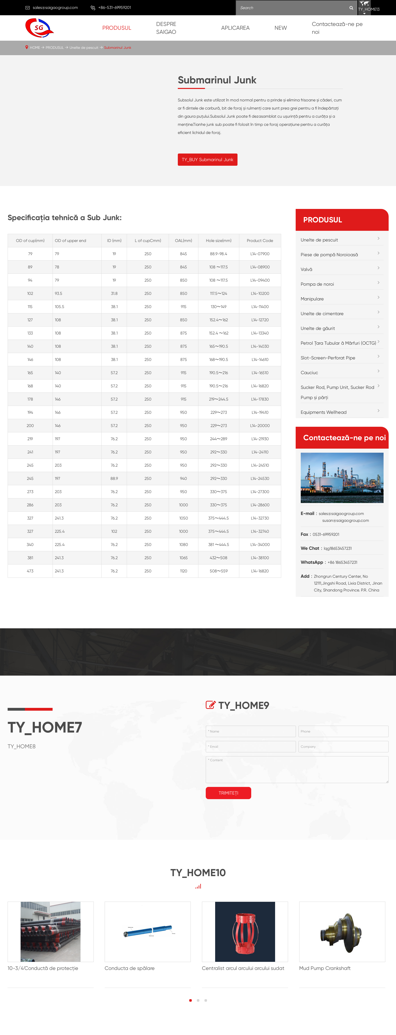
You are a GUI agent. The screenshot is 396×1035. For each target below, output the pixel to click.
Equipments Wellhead (323, 423)
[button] (190, 1011)
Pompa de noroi (317, 295)
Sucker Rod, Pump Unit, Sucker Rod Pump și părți (337, 403)
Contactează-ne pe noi (337, 28)
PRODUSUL (116, 28)
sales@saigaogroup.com (55, 7)
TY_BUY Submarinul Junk (207, 165)
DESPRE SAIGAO (166, 28)
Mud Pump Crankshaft (327, 980)
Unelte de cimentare (322, 324)
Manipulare (312, 309)
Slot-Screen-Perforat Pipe (328, 368)
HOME (35, 47)
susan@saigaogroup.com (345, 531)
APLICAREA (235, 28)
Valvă (306, 280)
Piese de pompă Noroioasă (329, 265)
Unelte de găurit (318, 339)
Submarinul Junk (117, 47)
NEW (281, 28)
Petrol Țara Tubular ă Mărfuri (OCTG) (338, 354)
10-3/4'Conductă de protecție (43, 980)
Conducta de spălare (131, 980)
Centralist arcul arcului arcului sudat (245, 980)
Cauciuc (309, 383)
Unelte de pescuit (84, 47)
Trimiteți (228, 803)
